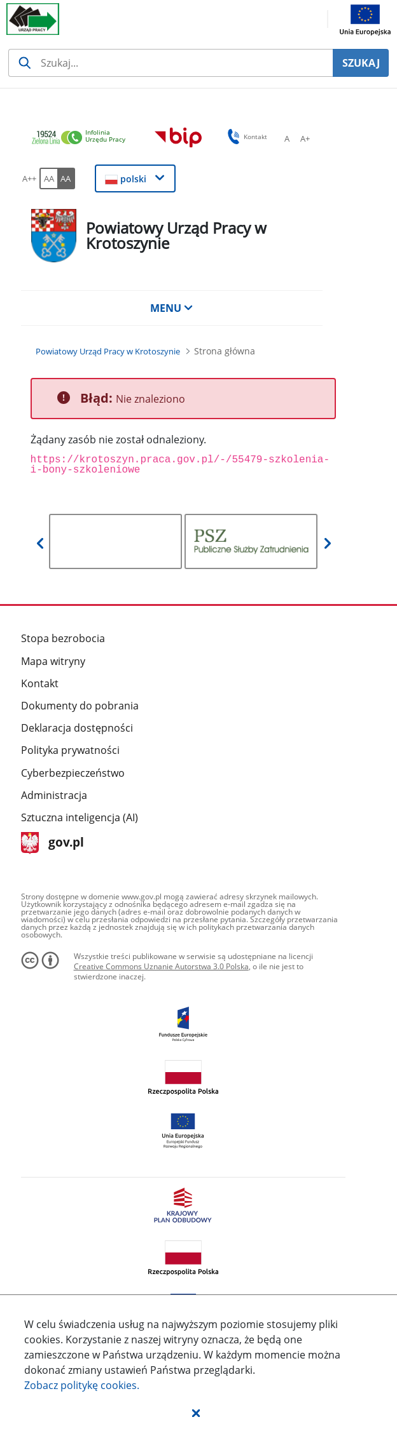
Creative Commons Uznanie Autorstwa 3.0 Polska (161, 966)
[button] (196, 1413)
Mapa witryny (53, 661)
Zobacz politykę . (81, 1385)
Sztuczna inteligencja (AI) (79, 817)
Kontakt (40, 683)
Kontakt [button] (245, 136)
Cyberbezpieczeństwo (73, 773)
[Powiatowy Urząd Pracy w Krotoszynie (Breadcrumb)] (108, 351)
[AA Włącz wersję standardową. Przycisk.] (48, 178)
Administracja (54, 795)
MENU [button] (171, 308)
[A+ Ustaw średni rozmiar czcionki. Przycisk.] (304, 138)
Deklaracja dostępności (77, 728)
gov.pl (52, 843)
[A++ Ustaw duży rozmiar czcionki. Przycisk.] (29, 178)
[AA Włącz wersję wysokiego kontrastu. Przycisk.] (66, 178)
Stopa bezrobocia (63, 638)
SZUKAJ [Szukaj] (361, 63)
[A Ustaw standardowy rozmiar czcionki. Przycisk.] (287, 138)
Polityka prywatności (70, 750)
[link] (82, 138)
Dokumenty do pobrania (80, 706)
